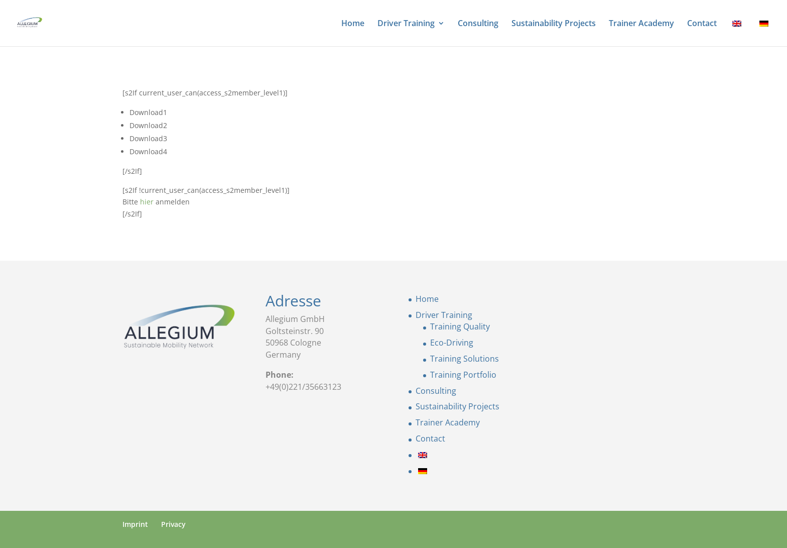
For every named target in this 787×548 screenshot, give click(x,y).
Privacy (173, 524)
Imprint (135, 524)
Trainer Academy (641, 24)
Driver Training (406, 24)
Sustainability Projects (553, 24)
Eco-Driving (451, 342)
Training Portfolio (463, 374)
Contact (702, 24)
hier (147, 201)
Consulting (478, 24)
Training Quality (460, 326)
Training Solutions (464, 358)
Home (352, 24)
